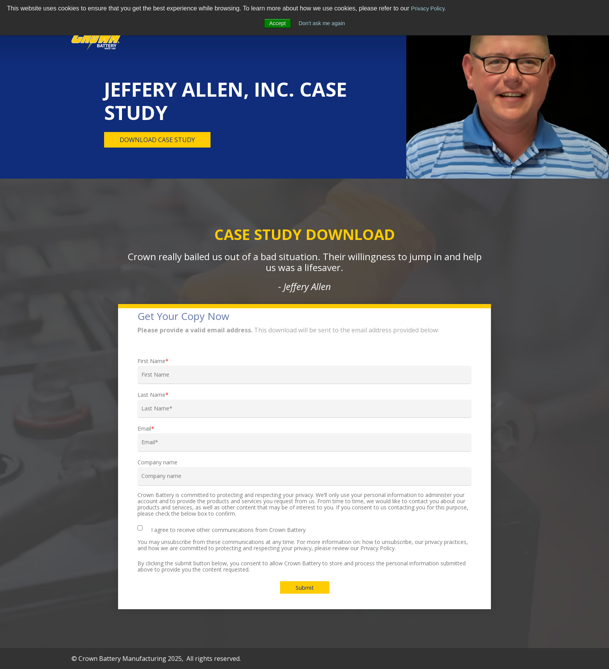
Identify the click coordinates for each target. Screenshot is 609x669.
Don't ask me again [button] (322, 23)
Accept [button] (277, 23)
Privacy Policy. (428, 8)
